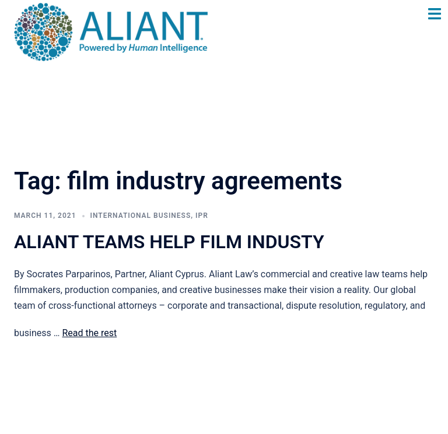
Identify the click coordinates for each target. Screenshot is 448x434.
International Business (140, 215)
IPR (201, 215)
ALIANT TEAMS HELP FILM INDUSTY (169, 242)
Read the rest (89, 332)
